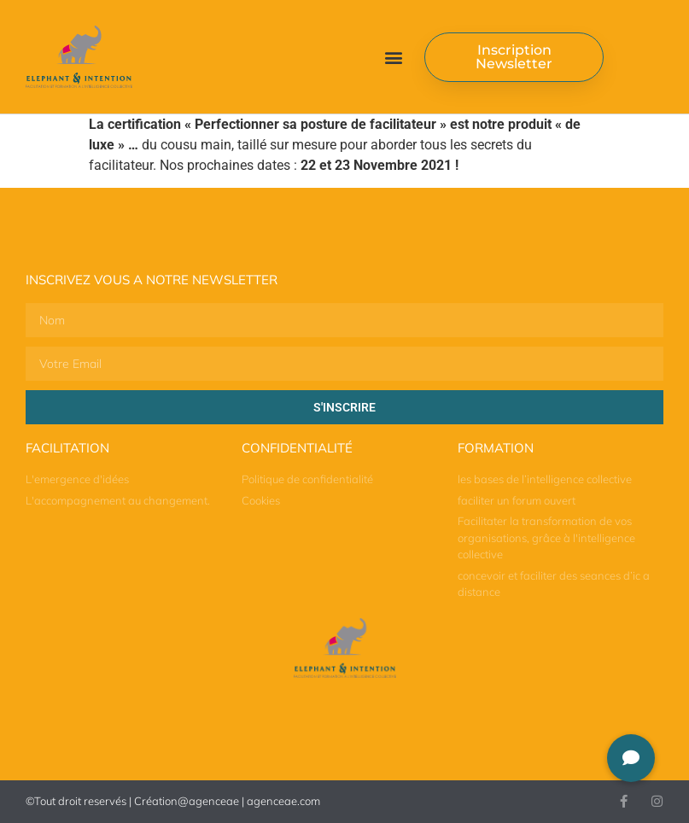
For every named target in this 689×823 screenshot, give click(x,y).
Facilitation (67, 448)
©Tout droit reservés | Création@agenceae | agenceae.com (173, 801)
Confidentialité (297, 448)
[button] (393, 57)
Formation (496, 448)
